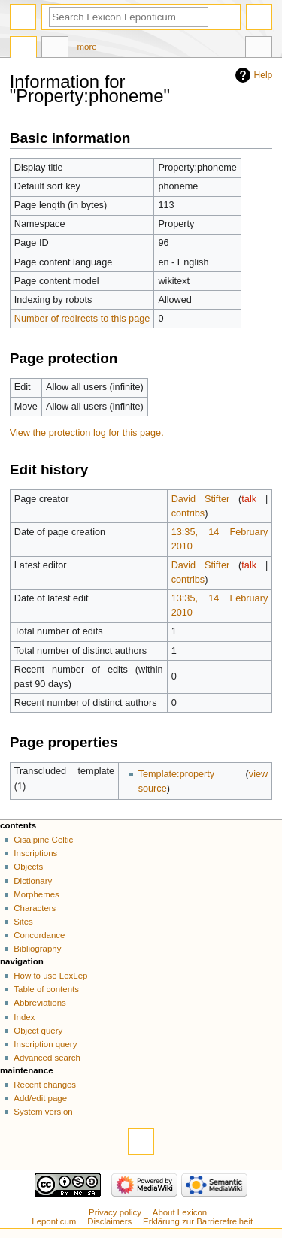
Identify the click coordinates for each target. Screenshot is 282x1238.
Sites (23, 921)
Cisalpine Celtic (43, 839)
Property (23, 49)
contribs (188, 513)
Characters (35, 908)
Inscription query (45, 1044)
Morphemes (36, 894)
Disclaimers (109, 1221)
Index (24, 1017)
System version (43, 1111)
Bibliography (37, 948)
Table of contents (46, 989)
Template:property (176, 774)
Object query (38, 1030)
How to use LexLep (50, 975)
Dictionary (33, 880)
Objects (28, 866)
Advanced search (47, 1057)
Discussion (55, 49)
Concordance (39, 935)
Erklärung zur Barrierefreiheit (198, 1221)
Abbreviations (39, 1002)
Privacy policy (115, 1212)
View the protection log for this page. (87, 433)
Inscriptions (35, 853)
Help (263, 75)
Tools (258, 49)
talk (248, 499)
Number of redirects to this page (82, 318)
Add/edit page (40, 1098)
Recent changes (45, 1084)
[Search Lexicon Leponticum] (128, 17)
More (87, 46)
